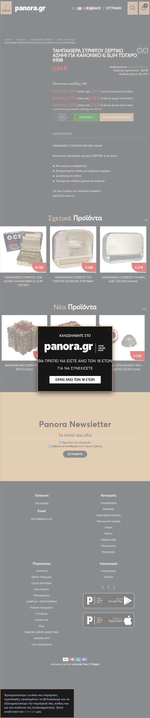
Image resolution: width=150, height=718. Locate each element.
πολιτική (30, 711)
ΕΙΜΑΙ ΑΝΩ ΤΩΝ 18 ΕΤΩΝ (75, 379)
